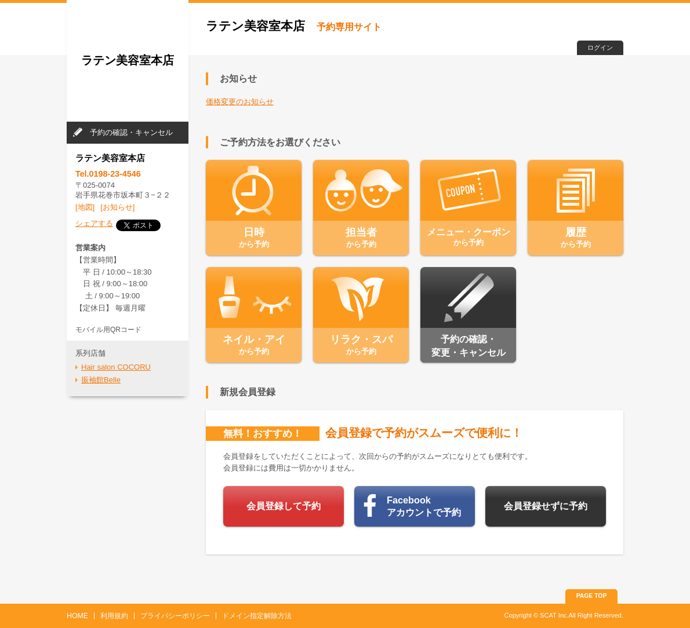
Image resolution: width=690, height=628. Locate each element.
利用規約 (114, 616)
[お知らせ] (117, 207)
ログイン (600, 47)
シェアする (94, 223)
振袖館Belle (101, 379)
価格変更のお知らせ (240, 101)
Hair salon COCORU (116, 367)
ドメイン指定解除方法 (257, 616)
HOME (77, 616)
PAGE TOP (591, 596)
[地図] (85, 207)
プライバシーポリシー (175, 616)
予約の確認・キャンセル (131, 132)
